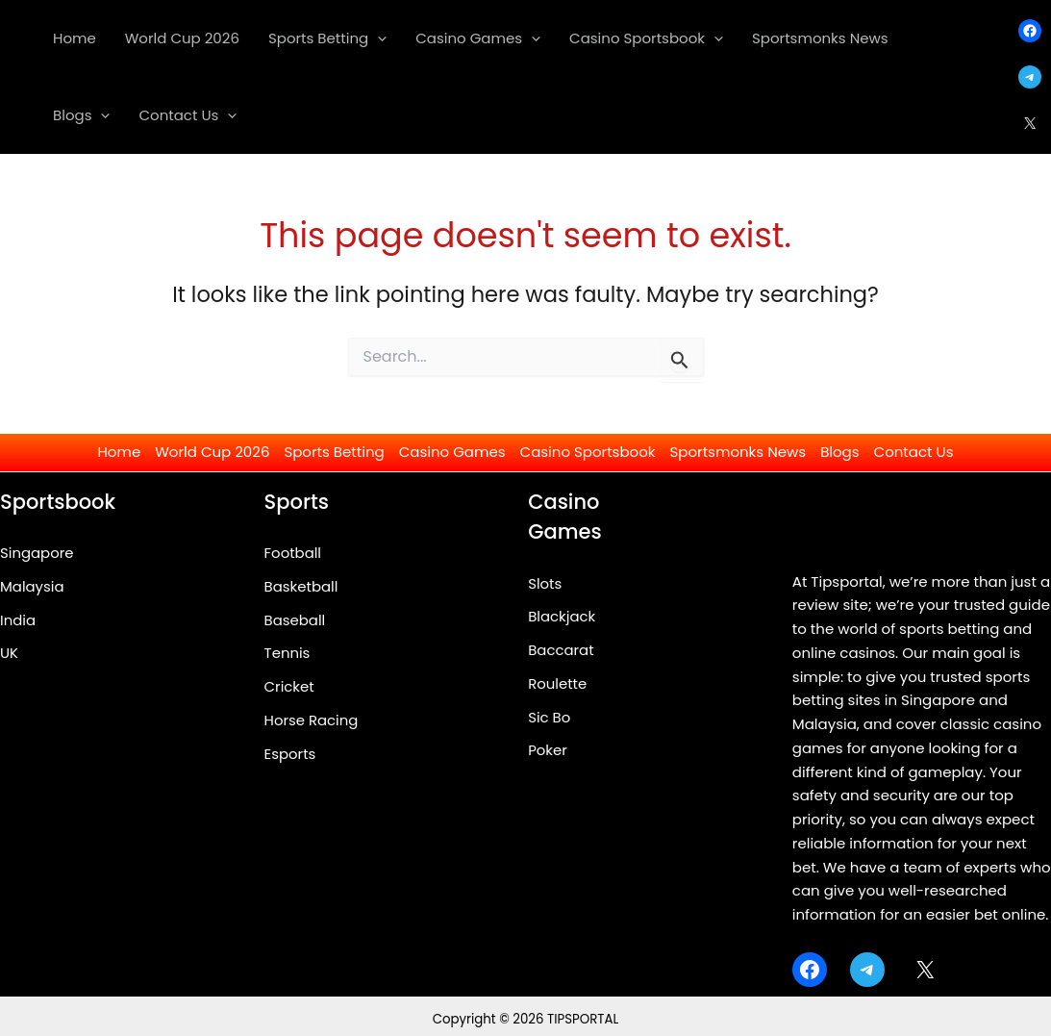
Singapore (37, 553)
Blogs (839, 452)
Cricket (289, 686)
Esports (290, 754)
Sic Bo (549, 717)
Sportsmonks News (738, 452)
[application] (377, 38)
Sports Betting (334, 452)
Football (293, 553)
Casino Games (452, 452)
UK (9, 653)
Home (118, 452)
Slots (545, 583)
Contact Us (914, 452)
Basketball (301, 586)
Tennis (287, 653)
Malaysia (32, 586)
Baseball (295, 620)
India (18, 620)
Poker (547, 750)
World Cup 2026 (212, 452)
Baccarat (561, 650)
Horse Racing (312, 720)
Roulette (558, 683)
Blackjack (562, 616)
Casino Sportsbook (588, 452)
